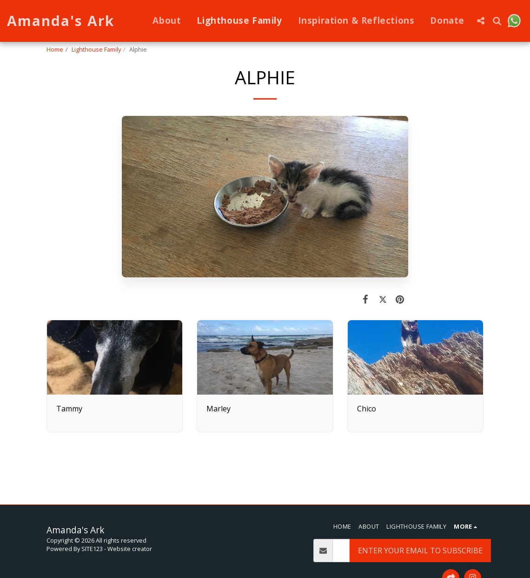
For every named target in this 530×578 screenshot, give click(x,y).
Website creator (129, 548)
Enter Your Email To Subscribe (420, 550)
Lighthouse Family (96, 49)
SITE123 (92, 548)
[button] (481, 20)
